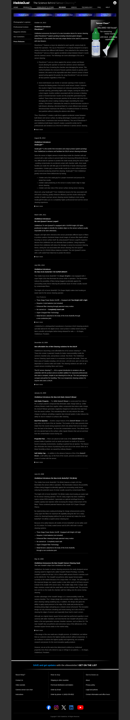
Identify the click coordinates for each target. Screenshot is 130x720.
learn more (38, 129)
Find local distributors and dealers (62, 685)
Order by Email (56, 690)
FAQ (99, 7)
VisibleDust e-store (45, 7)
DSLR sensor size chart (65, 15)
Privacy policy (90, 685)
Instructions (19, 694)
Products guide (24, 15)
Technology (87, 7)
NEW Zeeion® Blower (61, 401)
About (88, 680)
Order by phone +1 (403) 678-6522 (62, 694)
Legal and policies (92, 690)
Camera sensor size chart (24, 690)
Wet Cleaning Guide (85, 15)
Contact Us (19, 680)
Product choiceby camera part (106, 14)
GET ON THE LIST (88, 665)
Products (27, 7)
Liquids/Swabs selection (44, 15)
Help (108, 7)
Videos (74, 7)
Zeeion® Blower (75, 421)
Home (16, 7)
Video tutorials (20, 685)
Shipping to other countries (60, 680)
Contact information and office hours (98, 694)
